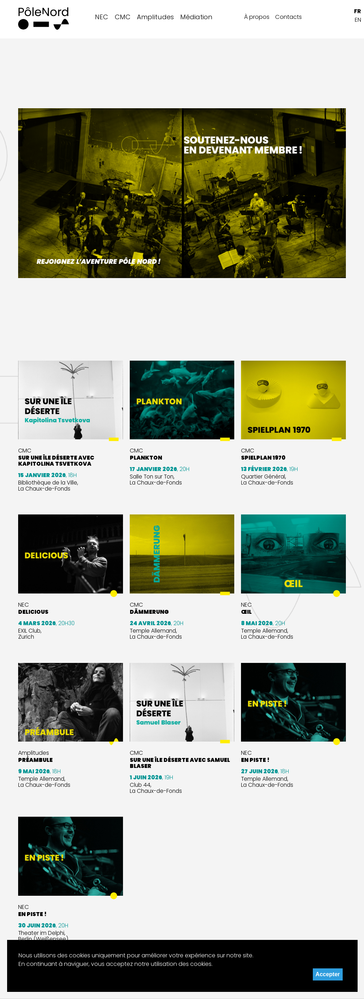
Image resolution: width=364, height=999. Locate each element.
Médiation (196, 16)
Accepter (328, 974)
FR (357, 11)
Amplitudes (155, 16)
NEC (101, 16)
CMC (122, 16)
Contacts (288, 17)
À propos (256, 17)
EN (358, 20)
